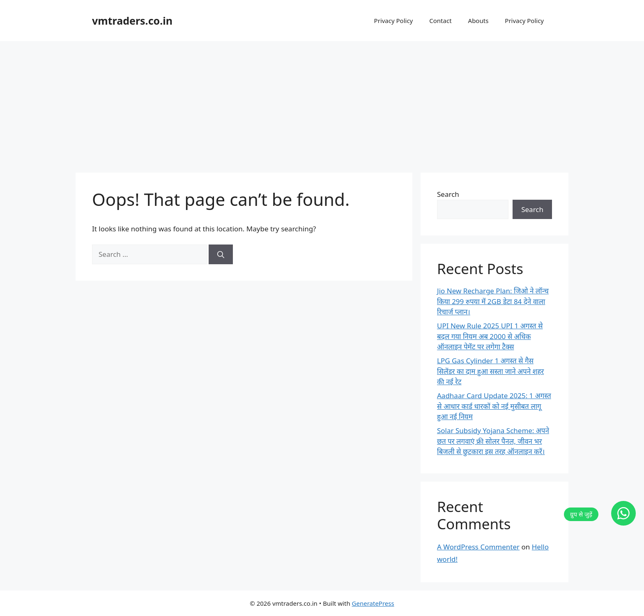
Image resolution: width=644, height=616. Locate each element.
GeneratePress (373, 603)
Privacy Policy (393, 20)
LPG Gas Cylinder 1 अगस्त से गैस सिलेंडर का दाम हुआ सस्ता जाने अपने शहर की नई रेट (490, 371)
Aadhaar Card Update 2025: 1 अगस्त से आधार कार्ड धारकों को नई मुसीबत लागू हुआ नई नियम (494, 406)
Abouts (478, 20)
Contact (440, 20)
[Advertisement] (322, 102)
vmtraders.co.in (132, 21)
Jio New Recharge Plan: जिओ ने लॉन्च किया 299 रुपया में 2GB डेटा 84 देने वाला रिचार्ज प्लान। (493, 301)
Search (448, 194)
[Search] (221, 254)
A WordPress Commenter (478, 546)
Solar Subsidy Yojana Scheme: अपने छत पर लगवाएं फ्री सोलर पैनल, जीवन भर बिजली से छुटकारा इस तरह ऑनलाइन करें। (493, 441)
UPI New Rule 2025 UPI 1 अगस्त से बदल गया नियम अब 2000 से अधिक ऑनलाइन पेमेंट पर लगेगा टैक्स (490, 336)
